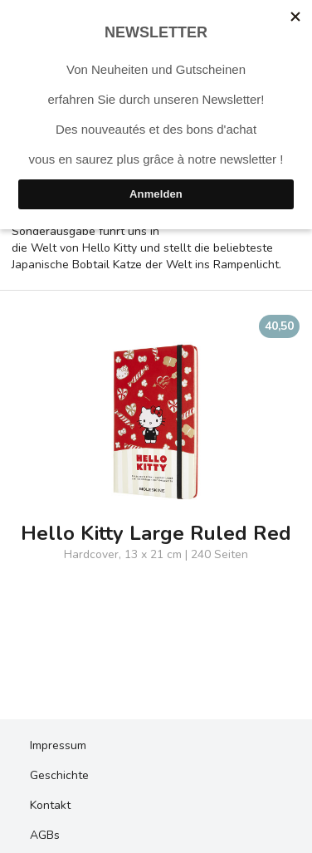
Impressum (58, 745)
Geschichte (59, 775)
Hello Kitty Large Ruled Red (156, 534)
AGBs (45, 835)
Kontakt (50, 805)
